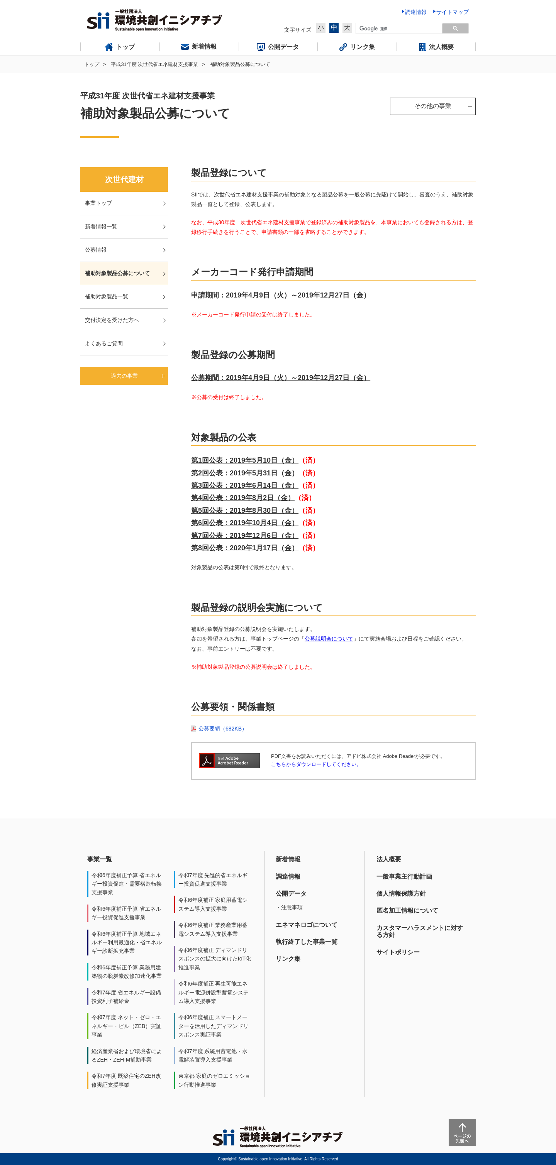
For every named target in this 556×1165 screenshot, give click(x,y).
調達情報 (288, 876)
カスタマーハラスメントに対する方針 (419, 931)
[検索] (398, 28)
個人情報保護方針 (401, 893)
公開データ (291, 893)
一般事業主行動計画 (404, 876)
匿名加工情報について (407, 910)
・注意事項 (289, 907)
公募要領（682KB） (222, 728)
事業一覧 (99, 859)
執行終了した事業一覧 (306, 941)
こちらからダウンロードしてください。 (316, 764)
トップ (91, 64)
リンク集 (288, 958)
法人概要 (388, 859)
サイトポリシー (398, 952)
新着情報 (288, 859)
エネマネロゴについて (306, 925)
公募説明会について (329, 639)
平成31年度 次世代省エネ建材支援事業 (154, 64)
